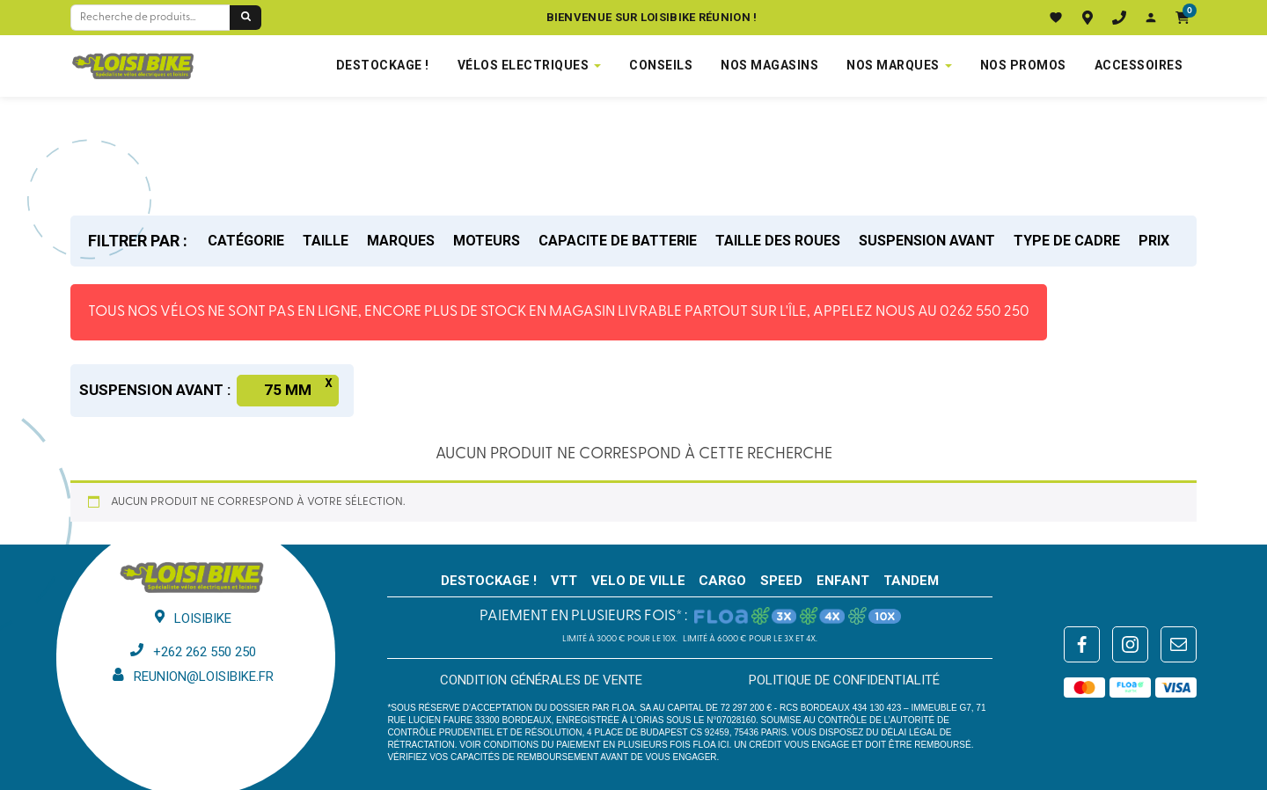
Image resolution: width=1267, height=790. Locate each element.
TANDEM (911, 581)
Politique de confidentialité (844, 680)
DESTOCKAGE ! (382, 65)
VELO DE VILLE (638, 581)
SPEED (781, 581)
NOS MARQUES (893, 65)
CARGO (722, 581)
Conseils (660, 65)
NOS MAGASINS (769, 65)
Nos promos (1023, 65)
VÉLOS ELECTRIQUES (524, 65)
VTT (564, 581)
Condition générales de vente (541, 680)
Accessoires (1139, 65)
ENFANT (843, 581)
